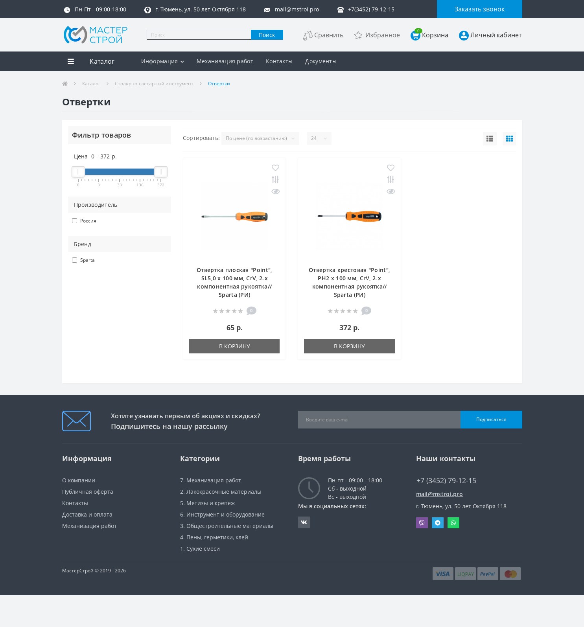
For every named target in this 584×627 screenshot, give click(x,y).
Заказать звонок (480, 9)
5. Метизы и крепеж (207, 503)
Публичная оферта (87, 491)
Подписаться (491, 419)
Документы (321, 61)
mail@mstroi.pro (439, 494)
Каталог (91, 83)
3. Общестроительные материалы (226, 526)
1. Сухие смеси (200, 548)
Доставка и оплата (87, 514)
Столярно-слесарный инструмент (154, 83)
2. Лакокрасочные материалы (221, 491)
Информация (162, 61)
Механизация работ (225, 61)
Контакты (279, 61)
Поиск (267, 35)
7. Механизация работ (210, 480)
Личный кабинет (495, 35)
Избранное (382, 35)
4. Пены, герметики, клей (214, 537)
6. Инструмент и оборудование (222, 514)
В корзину (234, 346)
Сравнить (328, 35)
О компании (78, 480)
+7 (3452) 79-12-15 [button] (446, 480)
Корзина (431, 34)
